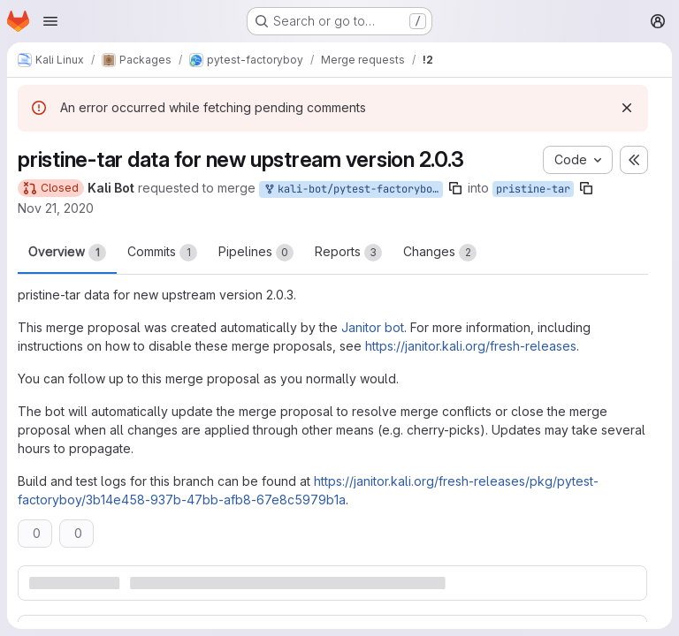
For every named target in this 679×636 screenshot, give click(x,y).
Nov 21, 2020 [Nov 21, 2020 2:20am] (56, 208)
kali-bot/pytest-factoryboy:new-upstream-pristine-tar (353, 189)
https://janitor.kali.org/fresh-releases (470, 345)
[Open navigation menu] (50, 21)
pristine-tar (533, 189)
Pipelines (256, 252)
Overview (67, 252)
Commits (162, 252)
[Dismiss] (626, 107)
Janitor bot (372, 327)
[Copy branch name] (455, 188)
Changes (440, 252)
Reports (348, 252)
